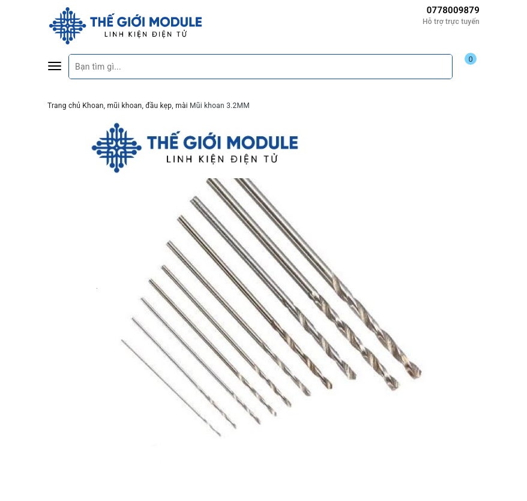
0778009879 (453, 10)
